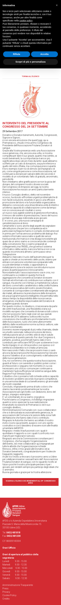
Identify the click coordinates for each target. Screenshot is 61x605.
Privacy (6, 592)
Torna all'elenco (30, 76)
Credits (6, 598)
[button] (56, 5)
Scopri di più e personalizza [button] (30, 61)
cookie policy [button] (26, 20)
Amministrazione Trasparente (17, 585)
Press (5, 588)
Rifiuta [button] (16, 54)
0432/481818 (13, 532)
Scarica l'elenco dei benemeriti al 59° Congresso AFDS (30, 482)
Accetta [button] (44, 54)
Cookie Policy (9, 595)
